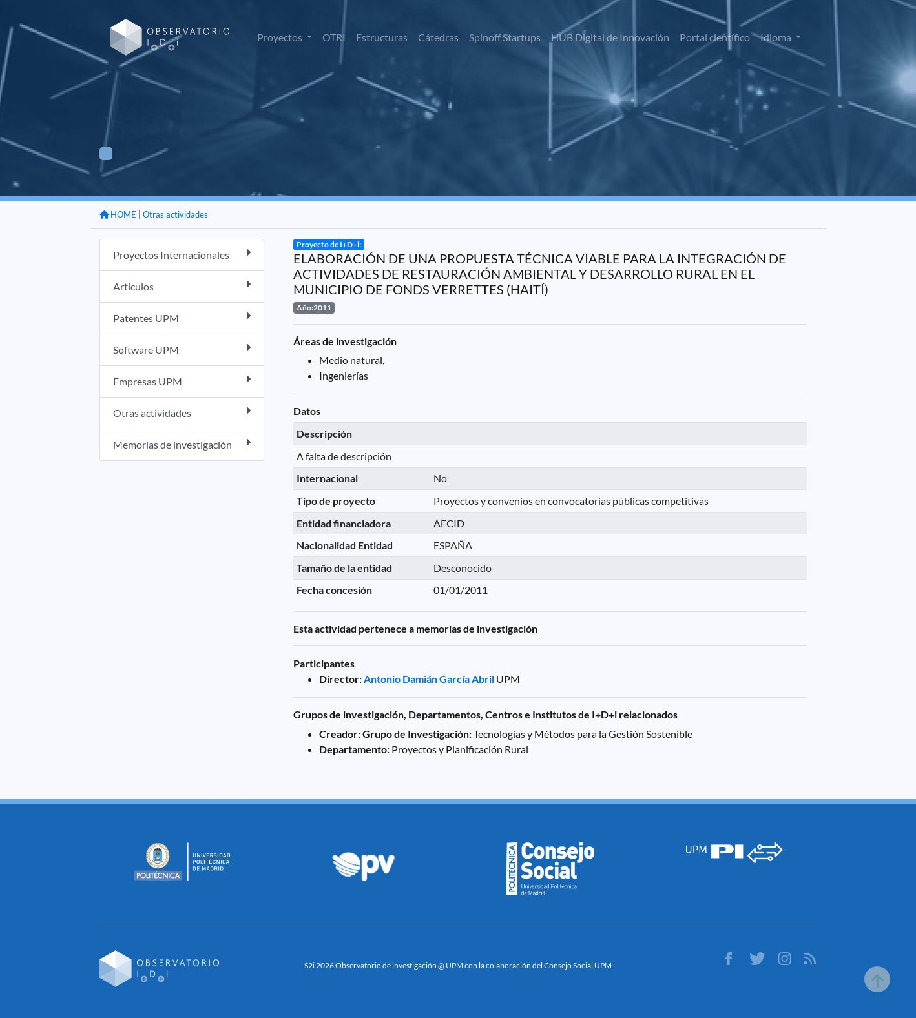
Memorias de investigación (182, 444)
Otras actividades (175, 214)
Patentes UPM (182, 317)
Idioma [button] (776, 37)
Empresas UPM (182, 380)
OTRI (334, 37)
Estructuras (382, 37)
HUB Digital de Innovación (610, 37)
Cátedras (438, 37)
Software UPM (182, 349)
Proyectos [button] (280, 37)
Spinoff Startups (505, 37)
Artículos (182, 285)
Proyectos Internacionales (182, 254)
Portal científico (715, 37)
